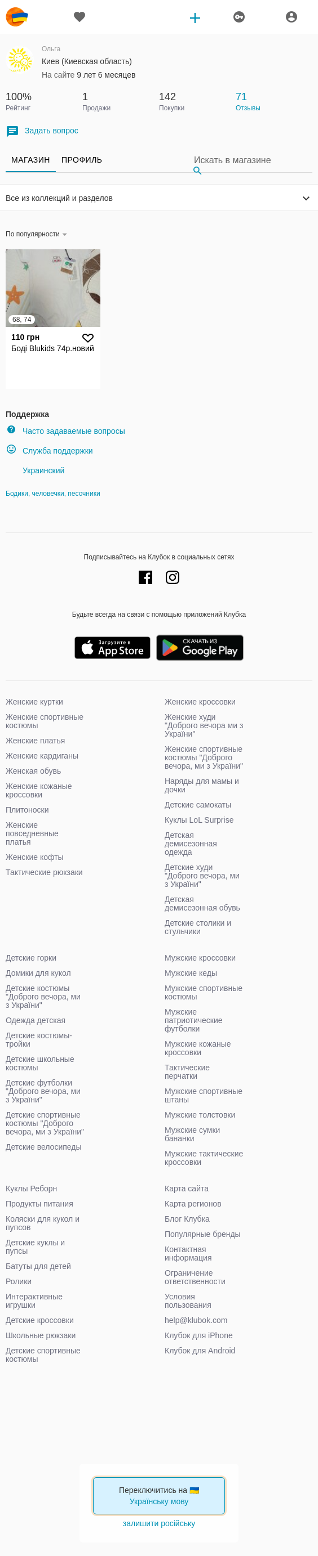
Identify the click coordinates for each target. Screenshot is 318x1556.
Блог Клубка (187, 1218)
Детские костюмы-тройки (39, 1039)
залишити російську (159, 1523)
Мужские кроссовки (200, 957)
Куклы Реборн (31, 1188)
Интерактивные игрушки (34, 1301)
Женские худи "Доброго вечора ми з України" (204, 725)
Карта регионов (193, 1203)
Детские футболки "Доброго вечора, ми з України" (43, 1091)
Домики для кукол (38, 972)
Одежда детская (35, 1020)
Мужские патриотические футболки (194, 1020)
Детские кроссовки (40, 1320)
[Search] (250, 160)
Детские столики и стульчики (198, 927)
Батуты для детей (38, 1266)
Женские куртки (34, 701)
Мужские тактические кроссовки (204, 1158)
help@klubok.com (196, 1320)
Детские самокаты (198, 804)
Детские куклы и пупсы (35, 1246)
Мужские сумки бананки (192, 1134)
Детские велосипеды (44, 1146)
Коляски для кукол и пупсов (43, 1223)
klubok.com (17, 17)
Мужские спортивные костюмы (203, 992)
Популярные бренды (203, 1234)
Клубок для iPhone (199, 1335)
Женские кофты (35, 857)
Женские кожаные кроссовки (39, 790)
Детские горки (31, 957)
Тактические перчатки (187, 1071)
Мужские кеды (191, 972)
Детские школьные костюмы (40, 1063)
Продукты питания (39, 1203)
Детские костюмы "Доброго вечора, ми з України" (43, 997)
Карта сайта (187, 1188)
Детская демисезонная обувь (202, 903)
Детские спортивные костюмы (43, 1355)
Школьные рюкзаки (41, 1335)
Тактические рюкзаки (44, 872)
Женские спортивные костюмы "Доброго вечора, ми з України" (204, 757)
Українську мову (159, 1501)
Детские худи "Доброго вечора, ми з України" (202, 876)
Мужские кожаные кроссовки (198, 1048)
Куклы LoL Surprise (199, 819)
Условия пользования (188, 1301)
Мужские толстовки (200, 1114)
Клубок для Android (200, 1350)
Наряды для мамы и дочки (202, 785)
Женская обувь (33, 770)
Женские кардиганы (42, 755)
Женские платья (35, 740)
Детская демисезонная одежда (191, 844)
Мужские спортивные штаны (203, 1095)
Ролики (19, 1281)
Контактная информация (188, 1253)
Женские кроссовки (200, 701)
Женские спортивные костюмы (44, 721)
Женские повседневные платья (32, 833)
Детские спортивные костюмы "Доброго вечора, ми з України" (45, 1123)
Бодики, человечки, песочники (53, 493)
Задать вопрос (42, 131)
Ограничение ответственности (195, 1277)
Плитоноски (27, 809)
